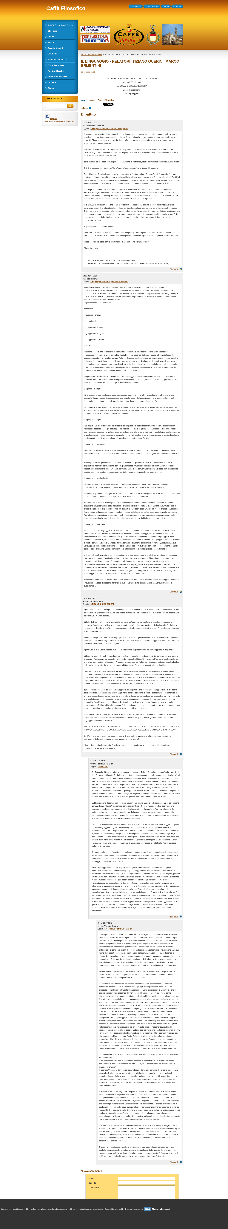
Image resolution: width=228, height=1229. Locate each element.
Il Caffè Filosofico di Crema (91, 55)
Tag (83, 100)
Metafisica (109, 100)
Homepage (137, 6)
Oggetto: (93, 1183)
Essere (101, 100)
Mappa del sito (153, 6)
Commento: (94, 1187)
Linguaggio (91, 100)
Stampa (178, 6)
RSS (167, 6)
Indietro (84, 108)
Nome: (92, 1178)
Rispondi (174, 269)
